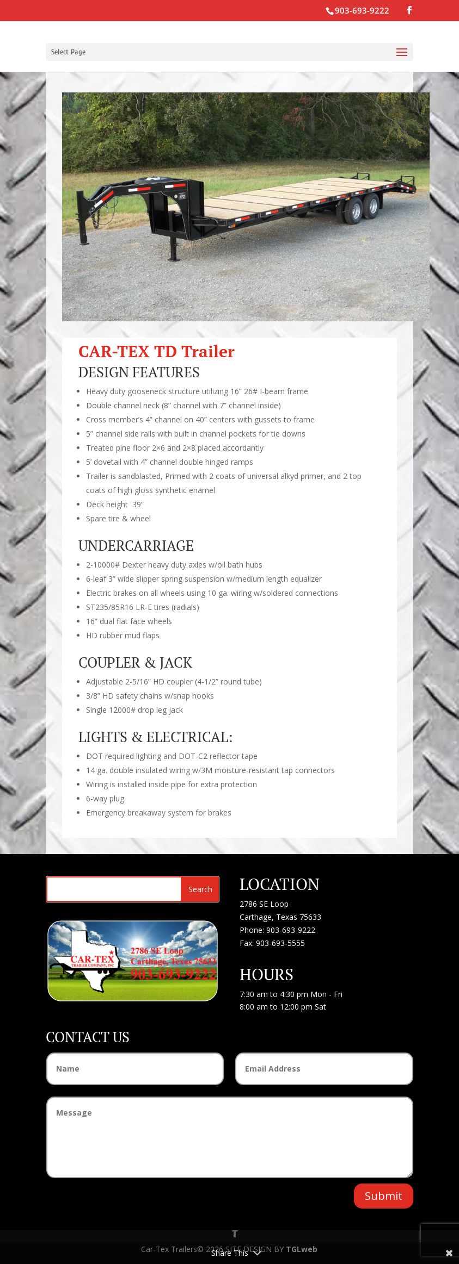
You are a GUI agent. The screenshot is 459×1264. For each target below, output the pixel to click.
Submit (383, 1195)
